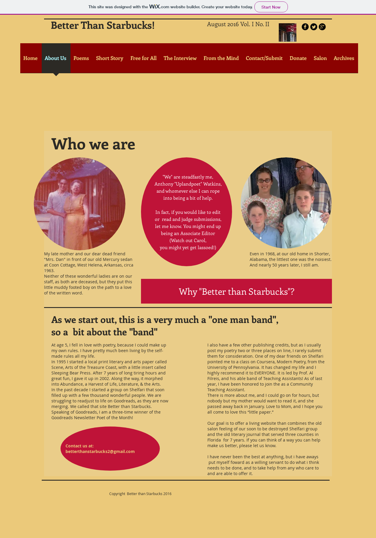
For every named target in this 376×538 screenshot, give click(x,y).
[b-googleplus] (322, 26)
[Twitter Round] (313, 26)
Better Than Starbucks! (103, 24)
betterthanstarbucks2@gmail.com (100, 451)
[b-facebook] (305, 26)
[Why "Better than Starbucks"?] (236, 291)
